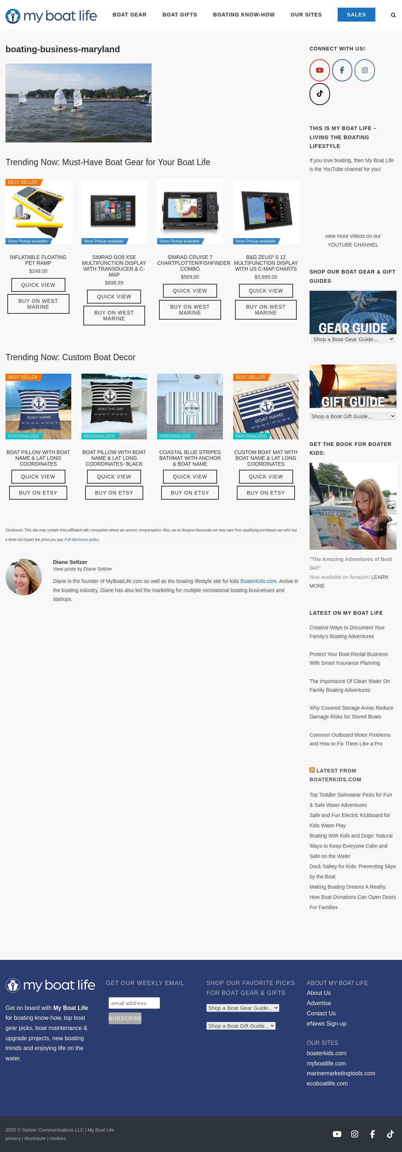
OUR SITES (306, 15)
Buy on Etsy (38, 493)
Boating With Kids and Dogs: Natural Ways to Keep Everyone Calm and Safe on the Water (351, 846)
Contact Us (321, 1013)
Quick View (38, 285)
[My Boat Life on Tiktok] (320, 94)
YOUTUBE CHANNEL (353, 245)
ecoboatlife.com (327, 1083)
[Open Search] (393, 15)
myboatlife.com (326, 1063)
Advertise (319, 1003)
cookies (58, 1138)
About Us (319, 993)
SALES (356, 15)
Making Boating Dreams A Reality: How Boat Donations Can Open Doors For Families (353, 897)
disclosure (35, 1138)
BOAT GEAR (130, 15)
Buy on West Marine (38, 304)
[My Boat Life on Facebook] (342, 70)
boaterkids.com (327, 1053)
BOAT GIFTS (180, 15)
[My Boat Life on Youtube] (320, 70)
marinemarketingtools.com (341, 1073)
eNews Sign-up (327, 1024)
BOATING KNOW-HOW (244, 15)
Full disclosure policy (81, 540)
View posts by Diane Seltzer (82, 569)
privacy (12, 1138)
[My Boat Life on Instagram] (364, 70)
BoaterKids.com (258, 581)
